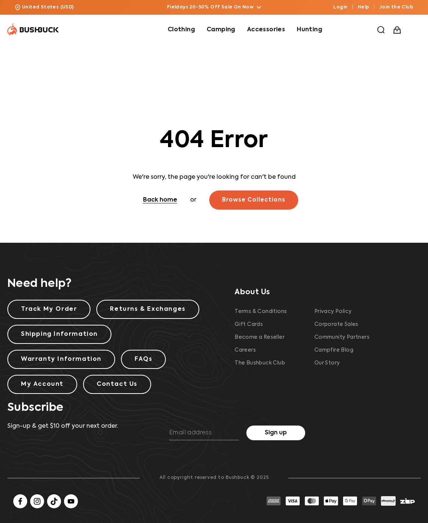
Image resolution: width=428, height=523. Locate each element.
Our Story (327, 363)
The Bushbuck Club (260, 363)
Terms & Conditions (261, 311)
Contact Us (117, 384)
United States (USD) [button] (44, 7)
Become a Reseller (260, 337)
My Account (42, 384)
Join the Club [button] (396, 7)
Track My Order (49, 309)
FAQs (143, 359)
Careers (245, 350)
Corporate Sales (336, 324)
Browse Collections (253, 200)
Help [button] (364, 7)
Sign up (276, 433)
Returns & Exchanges (147, 309)
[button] (381, 29)
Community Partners (342, 337)
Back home (160, 200)
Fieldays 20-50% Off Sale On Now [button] (214, 7)
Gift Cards (249, 324)
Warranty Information (61, 359)
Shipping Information (59, 334)
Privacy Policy (333, 311)
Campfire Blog (333, 350)
